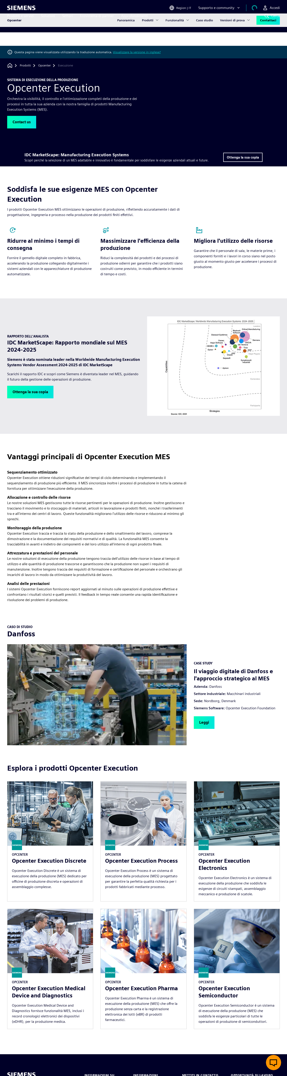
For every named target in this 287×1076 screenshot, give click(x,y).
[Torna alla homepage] (10, 65)
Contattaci (268, 39)
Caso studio (204, 39)
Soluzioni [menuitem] (48, 24)
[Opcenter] (44, 65)
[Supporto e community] (225, 9)
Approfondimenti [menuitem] (134, 24)
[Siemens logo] (21, 10)
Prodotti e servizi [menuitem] (20, 24)
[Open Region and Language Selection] (185, 9)
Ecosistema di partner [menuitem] (97, 24)
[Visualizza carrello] (257, 10)
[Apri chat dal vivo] (273, 1062)
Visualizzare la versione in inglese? (137, 52)
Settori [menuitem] (67, 24)
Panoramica (126, 39)
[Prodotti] (25, 65)
